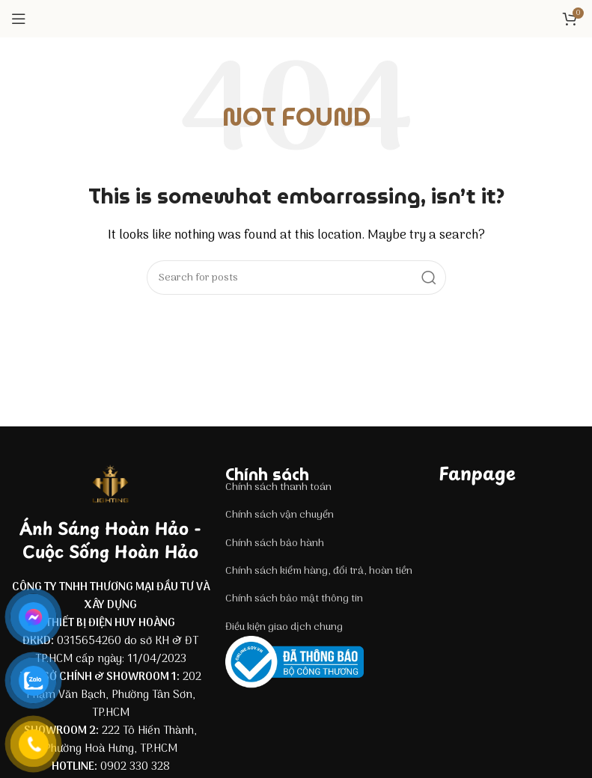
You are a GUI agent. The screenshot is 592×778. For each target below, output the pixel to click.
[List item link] (324, 488)
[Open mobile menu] (19, 19)
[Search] (296, 277)
